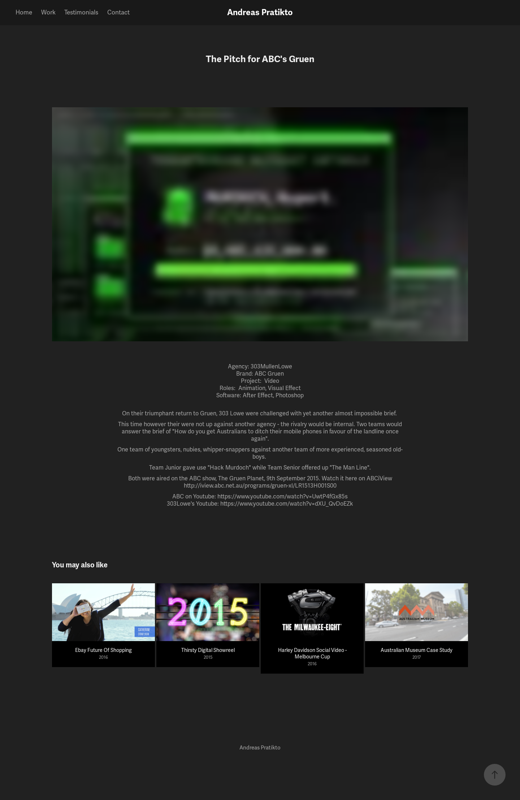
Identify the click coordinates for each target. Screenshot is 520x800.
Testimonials (81, 12)
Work (48, 12)
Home (24, 12)
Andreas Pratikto (260, 12)
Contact (118, 12)
